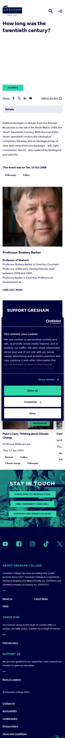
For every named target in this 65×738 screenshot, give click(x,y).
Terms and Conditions (15, 733)
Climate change (12, 463)
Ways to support (12, 679)
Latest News (41, 598)
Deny (32, 413)
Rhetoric (9, 457)
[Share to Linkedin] (25, 98)
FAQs (5, 606)
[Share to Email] (30, 98)
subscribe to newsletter (32, 494)
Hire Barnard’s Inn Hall (32, 504)
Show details (46, 379)
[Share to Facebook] (13, 98)
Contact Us (9, 703)
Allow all (32, 390)
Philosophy (10, 175)
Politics (26, 175)
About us (7, 598)
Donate (13, 87)
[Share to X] (19, 98)
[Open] (5, 544)
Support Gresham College (32, 513)
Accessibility (10, 711)
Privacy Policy (10, 726)
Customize (32, 401)
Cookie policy (10, 718)
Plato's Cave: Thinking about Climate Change (26, 435)
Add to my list (51, 98)
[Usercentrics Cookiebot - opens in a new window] (46, 322)
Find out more (13, 289)
